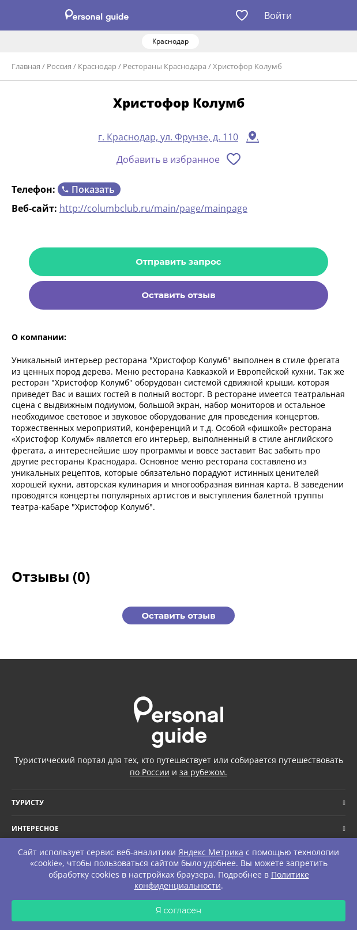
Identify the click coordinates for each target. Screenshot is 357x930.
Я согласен (179, 910)
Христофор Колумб (247, 66)
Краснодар (97, 66)
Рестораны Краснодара (164, 66)
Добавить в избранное (168, 159)
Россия (59, 66)
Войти (278, 15)
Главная (26, 66)
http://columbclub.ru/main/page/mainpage (153, 208)
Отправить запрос (178, 261)
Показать (93, 189)
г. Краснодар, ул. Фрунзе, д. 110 (168, 137)
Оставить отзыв (178, 294)
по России (150, 772)
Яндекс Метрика (210, 852)
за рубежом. (203, 772)
